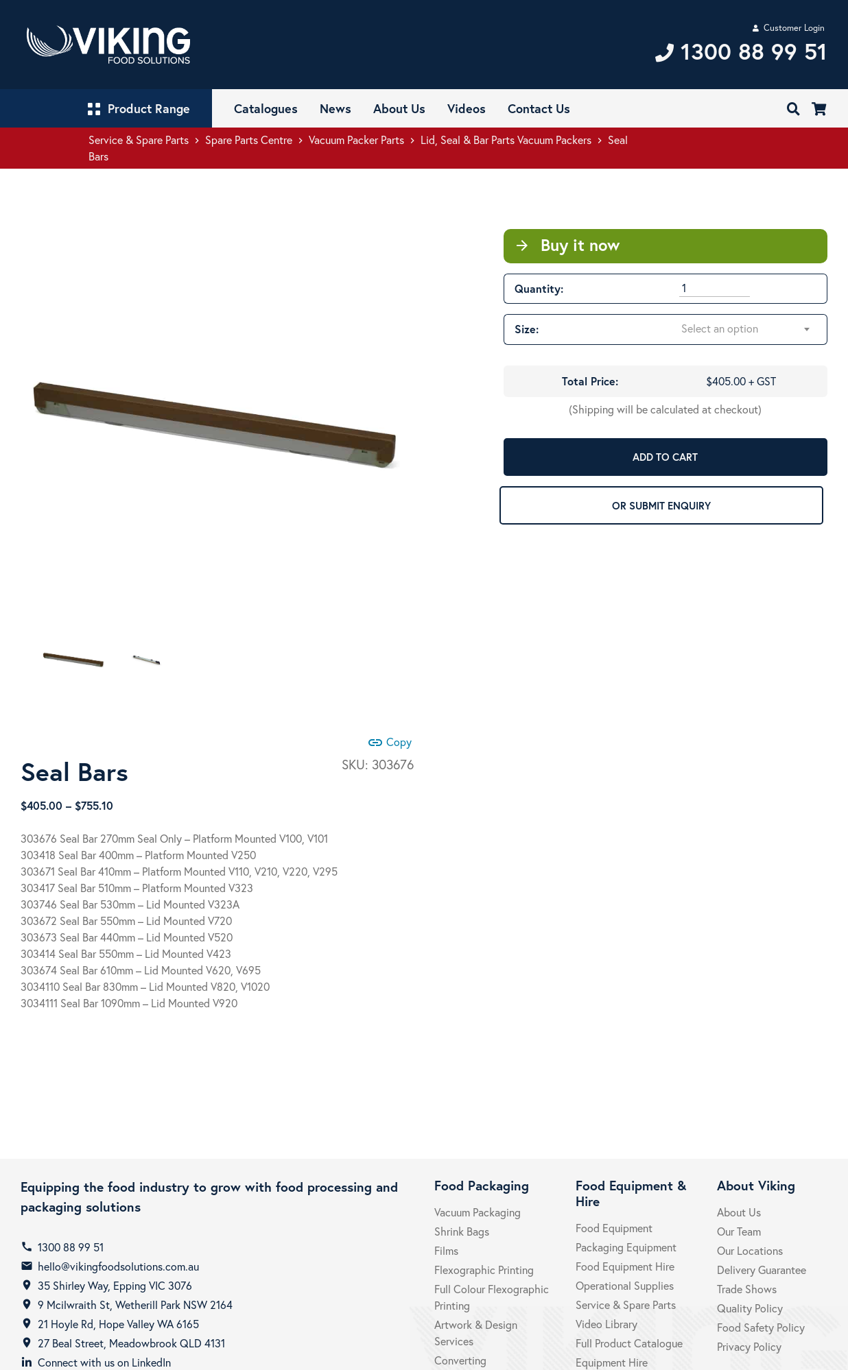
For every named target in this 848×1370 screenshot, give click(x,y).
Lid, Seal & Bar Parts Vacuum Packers (506, 139)
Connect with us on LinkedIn (104, 1362)
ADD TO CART (665, 457)
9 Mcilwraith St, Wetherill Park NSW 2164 (135, 1304)
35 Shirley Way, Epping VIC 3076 (115, 1285)
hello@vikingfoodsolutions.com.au (118, 1266)
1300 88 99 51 (71, 1247)
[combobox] (746, 329)
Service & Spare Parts (139, 139)
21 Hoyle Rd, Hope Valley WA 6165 (118, 1324)
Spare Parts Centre (248, 139)
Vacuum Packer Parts (356, 139)
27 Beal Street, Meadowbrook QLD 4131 (131, 1343)
